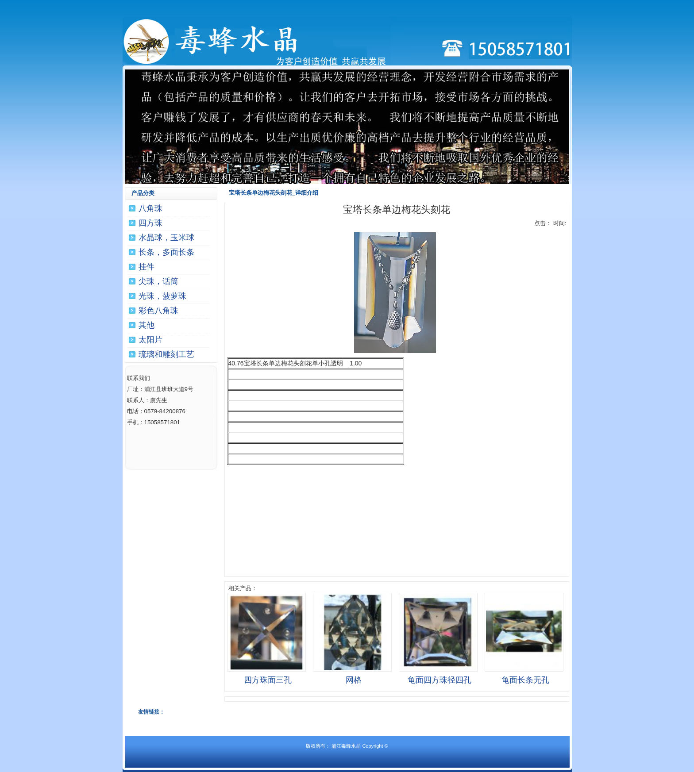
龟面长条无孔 (525, 680)
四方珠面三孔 (268, 680)
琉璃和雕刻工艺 (166, 354)
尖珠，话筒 (158, 281)
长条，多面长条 (166, 252)
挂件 (146, 266)
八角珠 (150, 208)
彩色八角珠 (158, 310)
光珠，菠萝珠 (162, 296)
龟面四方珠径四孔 (439, 680)
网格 (354, 680)
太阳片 (150, 339)
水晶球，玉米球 (166, 237)
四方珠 (150, 223)
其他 (146, 325)
